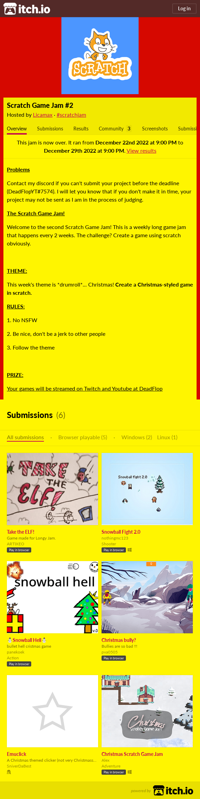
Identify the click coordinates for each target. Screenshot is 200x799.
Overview (17, 128)
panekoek (15, 652)
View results (141, 150)
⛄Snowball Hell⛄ (27, 640)
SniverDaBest (19, 766)
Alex (105, 760)
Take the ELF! (20, 532)
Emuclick (16, 754)
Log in (184, 8)
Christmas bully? (119, 640)
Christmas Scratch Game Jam (132, 754)
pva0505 (110, 652)
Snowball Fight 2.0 (121, 532)
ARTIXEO (15, 543)
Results (81, 128)
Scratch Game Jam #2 (40, 105)
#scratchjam (71, 114)
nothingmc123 (115, 538)
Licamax (42, 114)
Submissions (50, 128)
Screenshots (155, 128)
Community (111, 128)
